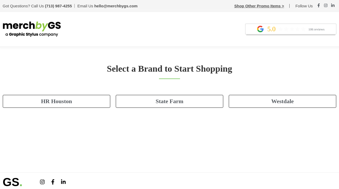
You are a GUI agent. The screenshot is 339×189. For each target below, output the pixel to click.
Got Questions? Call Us (37, 6)
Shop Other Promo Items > (259, 6)
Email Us (107, 6)
